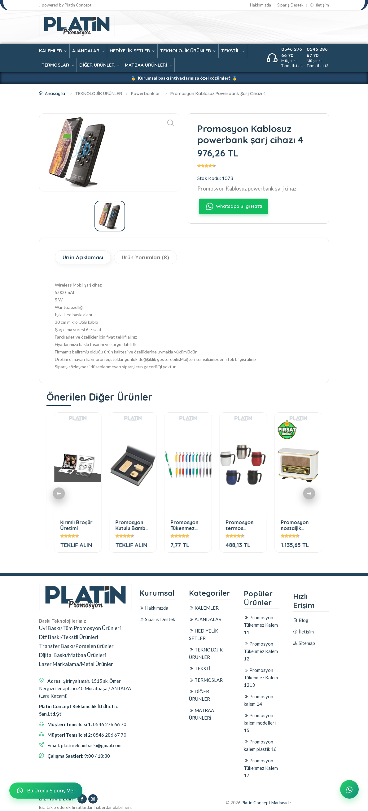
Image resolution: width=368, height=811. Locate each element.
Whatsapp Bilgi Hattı (233, 206)
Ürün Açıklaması (83, 257)
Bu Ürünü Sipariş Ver (45, 790)
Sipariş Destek (290, 5)
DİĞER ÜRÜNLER (99, 65)
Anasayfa (52, 93)
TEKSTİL (232, 51)
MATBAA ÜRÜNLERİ (148, 65)
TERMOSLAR (58, 65)
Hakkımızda (260, 5)
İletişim (319, 5)
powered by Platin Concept (65, 5)
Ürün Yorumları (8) (145, 257)
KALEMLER (53, 51)
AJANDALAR (88, 51)
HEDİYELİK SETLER (132, 51)
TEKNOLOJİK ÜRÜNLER (188, 51)
